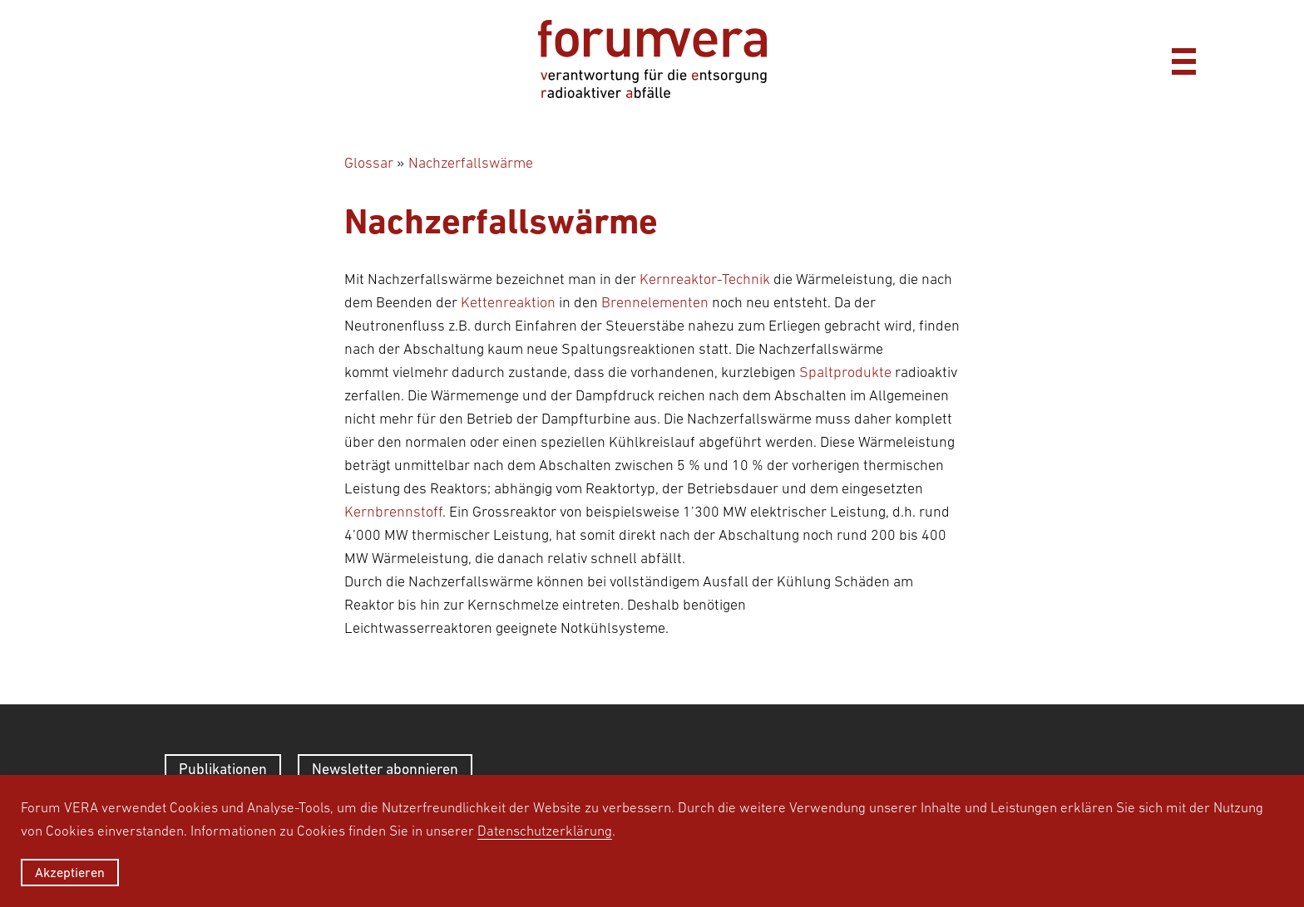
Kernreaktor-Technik (705, 279)
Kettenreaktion (508, 302)
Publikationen (223, 768)
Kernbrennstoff (393, 511)
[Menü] (1183, 59)
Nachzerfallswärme (470, 162)
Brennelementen (655, 302)
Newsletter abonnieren (385, 768)
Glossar (368, 162)
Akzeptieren (70, 872)
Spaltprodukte (845, 372)
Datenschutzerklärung (544, 830)
